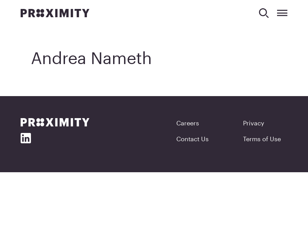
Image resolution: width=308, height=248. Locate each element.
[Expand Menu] (282, 13)
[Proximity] (55, 13)
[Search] (264, 13)
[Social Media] (26, 138)
